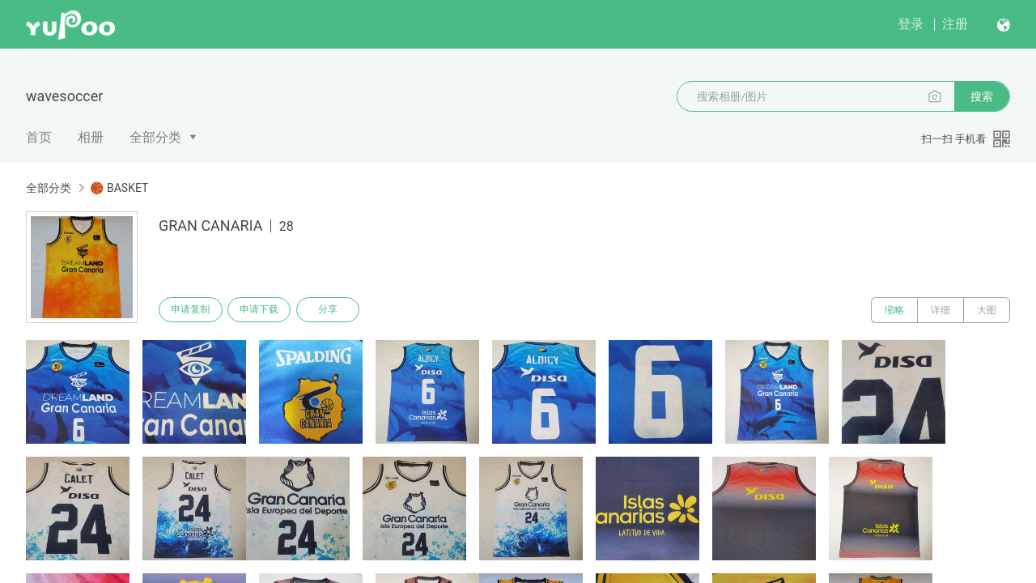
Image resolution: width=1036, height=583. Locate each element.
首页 (39, 137)
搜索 (981, 96)
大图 (986, 310)
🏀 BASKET (119, 187)
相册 (91, 137)
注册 (955, 24)
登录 (910, 24)
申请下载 (265, 310)
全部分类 (155, 137)
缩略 (894, 310)
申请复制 (192, 310)
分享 (338, 310)
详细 (940, 310)
